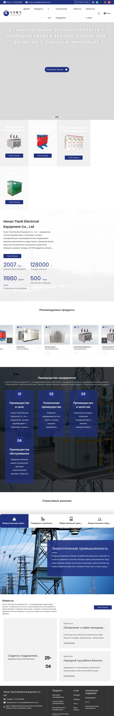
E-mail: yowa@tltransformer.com (39, 2)
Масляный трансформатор (14, 130)
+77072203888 (18, 699)
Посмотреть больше (57, 72)
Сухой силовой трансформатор (42, 130)
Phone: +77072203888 (14, 2)
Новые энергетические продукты (14, 176)
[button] (9, 340)
